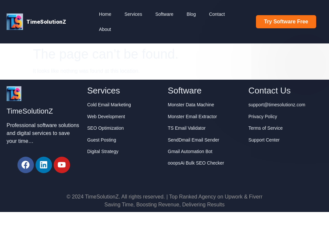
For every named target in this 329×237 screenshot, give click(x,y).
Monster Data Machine (191, 104)
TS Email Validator (187, 128)
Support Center (264, 140)
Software (164, 14)
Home (105, 14)
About (105, 29)
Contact (217, 14)
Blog (191, 14)
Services (133, 14)
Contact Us (269, 90)
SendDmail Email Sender (193, 140)
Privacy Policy (262, 116)
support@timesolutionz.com (276, 104)
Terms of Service (265, 128)
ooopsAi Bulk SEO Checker (196, 163)
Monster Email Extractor (192, 116)
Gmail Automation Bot (190, 151)
